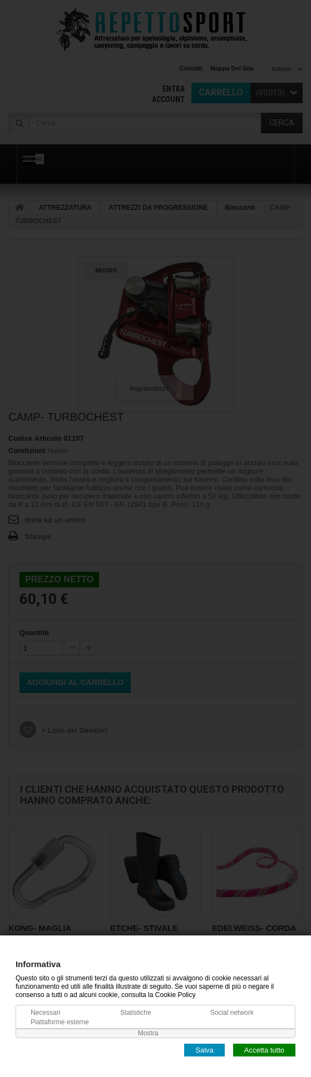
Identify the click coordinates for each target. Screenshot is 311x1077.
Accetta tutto (264, 1049)
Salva (204, 1049)
